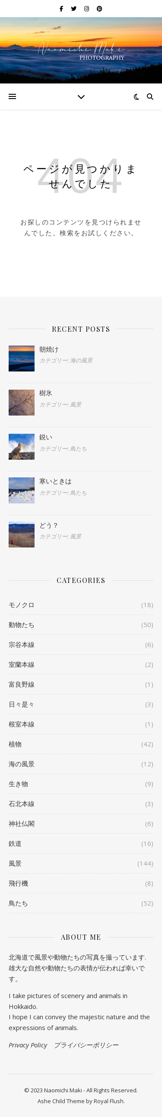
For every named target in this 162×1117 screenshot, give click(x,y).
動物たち (22, 624)
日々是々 (22, 704)
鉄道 (15, 843)
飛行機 (18, 883)
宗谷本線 (22, 644)
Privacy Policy (28, 1044)
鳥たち (18, 903)
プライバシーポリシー (86, 1044)
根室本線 (22, 724)
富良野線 (22, 684)
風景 (15, 863)
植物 (15, 743)
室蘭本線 (22, 664)
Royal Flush (109, 1101)
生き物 (18, 783)
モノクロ (22, 604)
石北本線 (22, 803)
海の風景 (22, 763)
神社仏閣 (22, 823)
